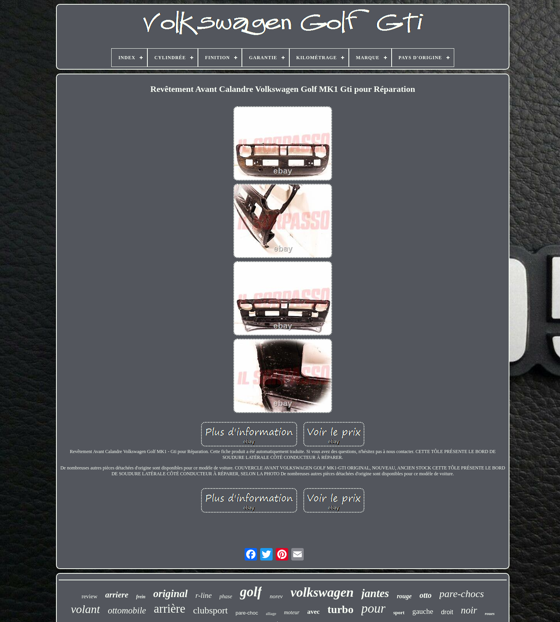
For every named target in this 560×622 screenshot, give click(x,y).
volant (85, 609)
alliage (271, 613)
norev (276, 596)
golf (251, 591)
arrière (170, 608)
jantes (375, 593)
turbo (340, 609)
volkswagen (322, 592)
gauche (422, 611)
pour (373, 608)
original (170, 593)
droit (447, 612)
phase (225, 596)
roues (490, 613)
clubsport (210, 610)
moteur (291, 612)
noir (469, 610)
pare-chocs (461, 593)
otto (426, 595)
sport (398, 612)
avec (313, 611)
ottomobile (127, 610)
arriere (116, 594)
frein (140, 596)
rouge (404, 596)
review (90, 596)
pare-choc (247, 613)
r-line (204, 595)
